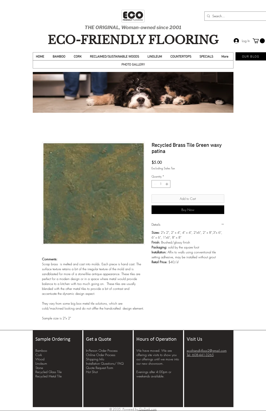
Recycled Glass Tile (48, 372)
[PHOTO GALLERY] (133, 64)
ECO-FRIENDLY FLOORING (133, 40)
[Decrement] (154, 184)
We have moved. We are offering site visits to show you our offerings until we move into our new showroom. (157, 356)
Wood (39, 359)
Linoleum (41, 363)
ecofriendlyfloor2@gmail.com (207, 350)
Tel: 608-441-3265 (200, 355)
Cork (38, 355)
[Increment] (167, 184)
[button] (259, 40)
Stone (39, 367)
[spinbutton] (161, 184)
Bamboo (41, 350)
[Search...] (235, 16)
